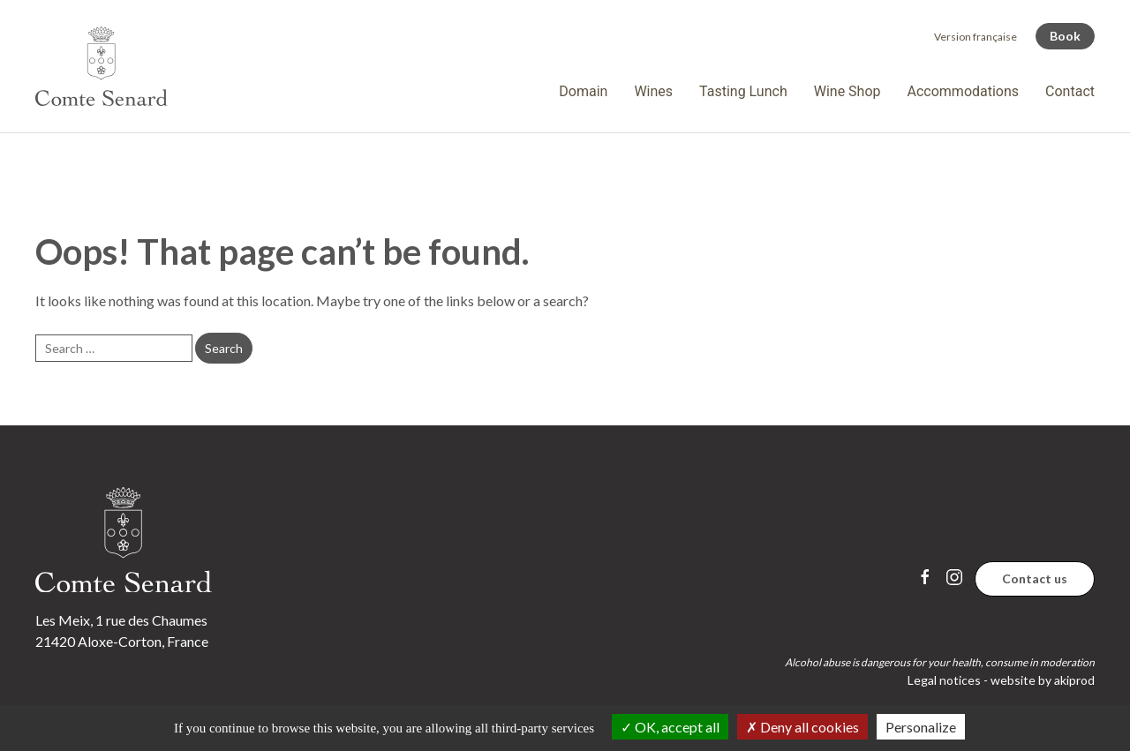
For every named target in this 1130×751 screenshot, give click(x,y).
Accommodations (964, 91)
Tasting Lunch (743, 91)
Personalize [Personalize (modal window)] (920, 726)
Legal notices (944, 679)
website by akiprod (1043, 679)
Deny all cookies (802, 726)
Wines (653, 91)
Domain (583, 91)
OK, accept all (670, 726)
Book (1065, 35)
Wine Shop (847, 91)
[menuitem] (975, 36)
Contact (1070, 91)
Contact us (1034, 578)
